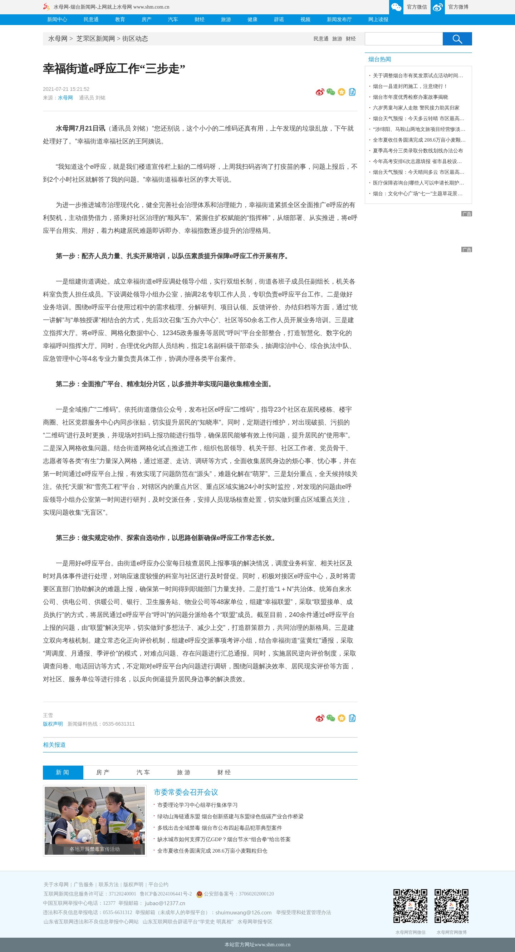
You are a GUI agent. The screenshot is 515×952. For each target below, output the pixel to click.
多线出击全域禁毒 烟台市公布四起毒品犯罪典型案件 (219, 828)
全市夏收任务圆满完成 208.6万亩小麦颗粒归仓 (212, 851)
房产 (147, 19)
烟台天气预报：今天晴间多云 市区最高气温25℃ (426, 172)
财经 (200, 19)
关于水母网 (57, 884)
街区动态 (135, 38)
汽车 (173, 19)
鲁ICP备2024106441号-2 (166, 894)
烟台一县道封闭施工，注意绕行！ (410, 86)
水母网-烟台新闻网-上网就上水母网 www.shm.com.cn (111, 7)
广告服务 (84, 884)
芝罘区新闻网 (96, 38)
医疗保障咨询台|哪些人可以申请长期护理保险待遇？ (431, 183)
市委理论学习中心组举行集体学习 (197, 805)
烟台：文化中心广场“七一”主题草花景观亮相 (422, 193)
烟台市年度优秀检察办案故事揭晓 (410, 97)
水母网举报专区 (255, 921)
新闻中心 (57, 19)
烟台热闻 (379, 59)
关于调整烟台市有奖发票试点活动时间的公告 (423, 75)
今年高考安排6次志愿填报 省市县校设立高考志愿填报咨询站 (440, 161)
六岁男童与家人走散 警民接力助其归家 (416, 108)
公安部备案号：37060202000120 (239, 894)
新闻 (63, 772)
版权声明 (53, 724)
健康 (252, 19)
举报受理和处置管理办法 (303, 912)
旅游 (226, 19)
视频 (305, 19)
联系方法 (109, 884)
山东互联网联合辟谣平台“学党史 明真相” (188, 921)
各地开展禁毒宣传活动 (95, 849)
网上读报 (378, 19)
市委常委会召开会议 (186, 792)
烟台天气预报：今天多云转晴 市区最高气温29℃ (426, 118)
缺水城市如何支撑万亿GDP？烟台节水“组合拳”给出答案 (224, 839)
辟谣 (279, 19)
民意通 (91, 19)
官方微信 (417, 7)
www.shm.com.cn (273, 944)
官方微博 (458, 7)
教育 (120, 19)
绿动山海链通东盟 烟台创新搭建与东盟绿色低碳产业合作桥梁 (230, 816)
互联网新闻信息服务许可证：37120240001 (90, 894)
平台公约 (158, 884)
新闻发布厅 (339, 19)
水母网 (58, 38)
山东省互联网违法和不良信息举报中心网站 (91, 921)
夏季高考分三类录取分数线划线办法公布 (418, 150)
